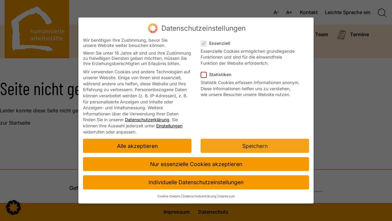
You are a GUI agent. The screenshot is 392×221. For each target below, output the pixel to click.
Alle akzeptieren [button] (137, 144)
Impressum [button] (226, 195)
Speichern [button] (255, 144)
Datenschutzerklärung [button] (199, 195)
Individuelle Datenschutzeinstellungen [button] (196, 180)
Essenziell (217, 41)
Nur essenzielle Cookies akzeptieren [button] (196, 162)
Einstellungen (169, 124)
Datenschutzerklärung (147, 118)
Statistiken (218, 73)
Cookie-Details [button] (168, 195)
